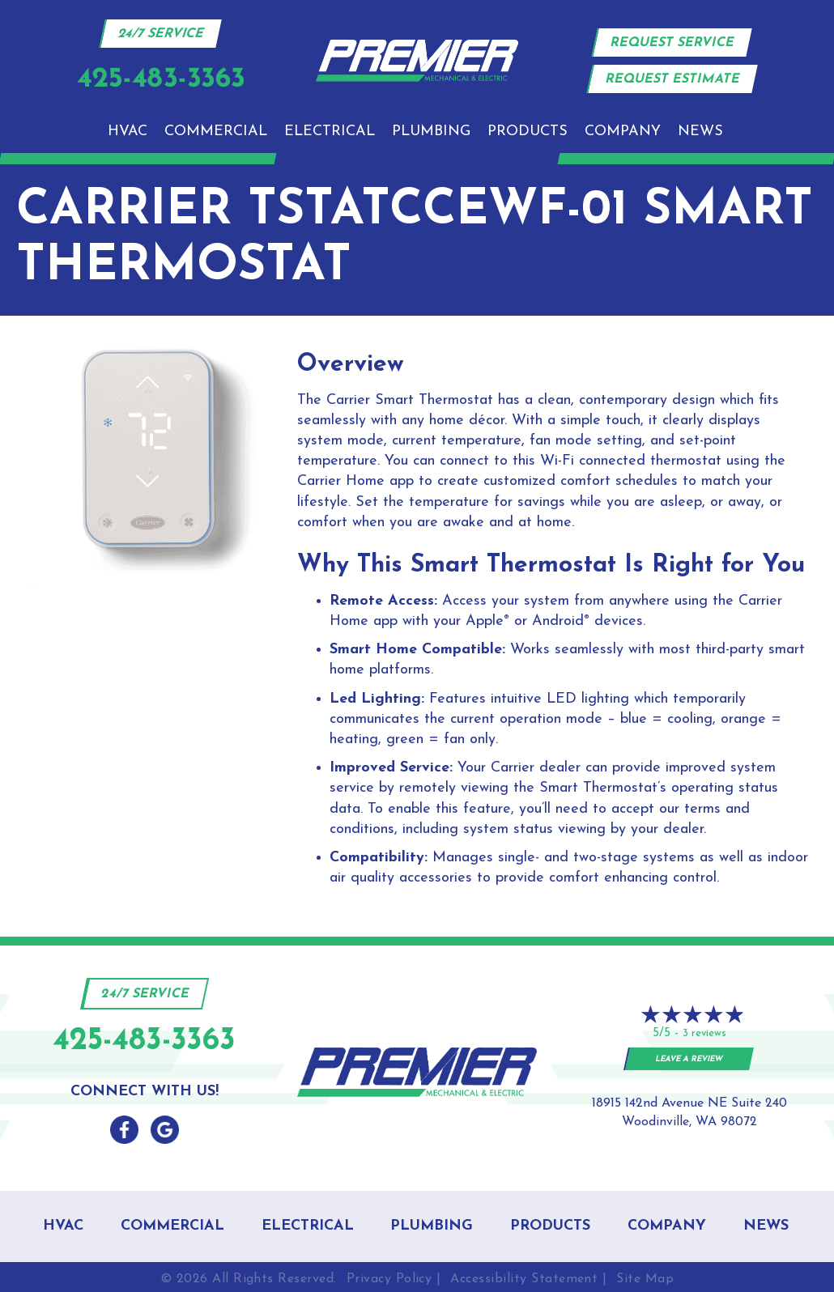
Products (527, 131)
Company (623, 131)
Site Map (645, 1279)
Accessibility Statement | (528, 1279)
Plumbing (431, 131)
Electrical (329, 131)
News (700, 131)
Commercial (215, 131)
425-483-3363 (144, 1041)
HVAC (127, 131)
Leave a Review (689, 1059)
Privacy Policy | (394, 1279)
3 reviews (704, 1033)
